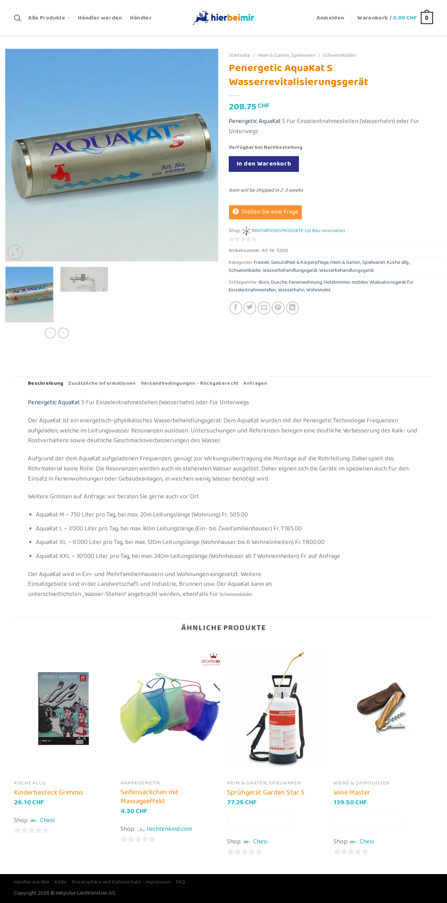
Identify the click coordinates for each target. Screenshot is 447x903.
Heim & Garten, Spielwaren (286, 55)
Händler (141, 18)
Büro (264, 282)
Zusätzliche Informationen (101, 384)
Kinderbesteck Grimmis (48, 792)
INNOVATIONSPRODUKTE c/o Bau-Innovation (298, 231)
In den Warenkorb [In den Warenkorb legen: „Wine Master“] (367, 823)
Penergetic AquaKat (255, 121)
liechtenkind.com (169, 829)
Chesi (47, 820)
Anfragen (255, 384)
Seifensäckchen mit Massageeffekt (149, 797)
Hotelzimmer (337, 282)
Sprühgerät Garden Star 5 (266, 792)
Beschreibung (45, 384)
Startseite (239, 55)
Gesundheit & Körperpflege (300, 263)
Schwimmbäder (339, 55)
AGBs (60, 882)
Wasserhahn (291, 290)
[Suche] (17, 17)
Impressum (158, 882)
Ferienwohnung (305, 282)
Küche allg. (398, 263)
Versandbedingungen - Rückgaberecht (190, 384)
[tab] (45, 383)
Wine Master (352, 792)
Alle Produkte (49, 18)
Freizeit (261, 263)
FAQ (180, 882)
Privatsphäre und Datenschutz (106, 882)
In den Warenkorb (264, 164)
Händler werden (100, 18)
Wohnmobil (318, 290)
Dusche (279, 282)
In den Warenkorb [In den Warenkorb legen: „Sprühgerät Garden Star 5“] (261, 823)
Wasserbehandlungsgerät (290, 271)
